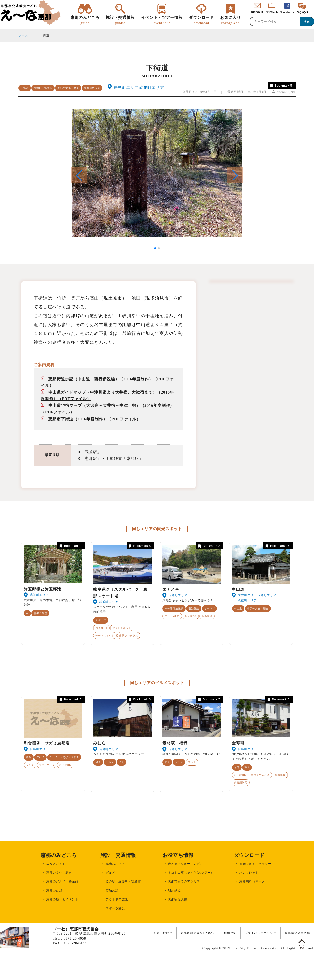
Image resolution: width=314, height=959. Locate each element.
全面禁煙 (207, 616)
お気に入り (230, 20)
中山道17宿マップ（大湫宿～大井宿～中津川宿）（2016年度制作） (111, 405)
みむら (99, 743)
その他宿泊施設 (174, 608)
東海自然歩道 (92, 88)
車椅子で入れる (260, 775)
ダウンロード (201, 20)
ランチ (30, 765)
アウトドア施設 (117, 899)
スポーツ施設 (115, 908)
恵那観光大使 (177, 899)
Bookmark (280, 86)
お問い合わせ (162, 933)
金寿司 (238, 743)
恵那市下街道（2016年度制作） (77, 419)
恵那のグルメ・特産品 (62, 881)
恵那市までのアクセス (184, 881)
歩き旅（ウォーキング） (185, 863)
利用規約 (230, 933)
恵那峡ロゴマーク (252, 881)
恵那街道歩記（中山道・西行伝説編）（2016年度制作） (100, 379)
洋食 (121, 762)
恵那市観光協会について (198, 933)
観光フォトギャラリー (255, 863)
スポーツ (100, 620)
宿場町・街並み (43, 88)
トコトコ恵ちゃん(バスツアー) (190, 872)
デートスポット (104, 635)
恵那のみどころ (85, 20)
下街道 (25, 88)
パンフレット (249, 872)
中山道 (238, 589)
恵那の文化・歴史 (68, 88)
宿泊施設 (193, 608)
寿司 (236, 767)
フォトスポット (121, 628)
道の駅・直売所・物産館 (123, 881)
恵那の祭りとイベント (62, 899)
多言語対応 (241, 782)
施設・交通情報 (120, 20)
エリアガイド (55, 863)
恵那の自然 (40, 613)
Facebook (287, 12)
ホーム (23, 35)
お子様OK (101, 628)
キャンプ (209, 608)
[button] (235, 175)
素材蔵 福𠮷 (174, 743)
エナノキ (170, 589)
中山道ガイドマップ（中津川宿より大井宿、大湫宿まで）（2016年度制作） (107, 395)
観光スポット (115, 863)
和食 (28, 757)
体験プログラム (128, 635)
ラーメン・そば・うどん (64, 757)
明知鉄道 (174, 890)
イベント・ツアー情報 (162, 20)
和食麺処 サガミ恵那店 (47, 743)
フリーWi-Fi (172, 616)
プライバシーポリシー (260, 933)
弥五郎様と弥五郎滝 (42, 589)
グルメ (40, 757)
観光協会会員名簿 (297, 933)
